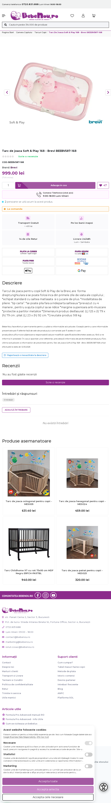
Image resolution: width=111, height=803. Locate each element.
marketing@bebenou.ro (17, 642)
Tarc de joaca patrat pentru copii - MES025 (82, 572)
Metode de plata (67, 671)
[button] (4, 16)
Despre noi (8, 667)
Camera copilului (24, 32)
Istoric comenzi (66, 675)
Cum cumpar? (65, 662)
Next (108, 92)
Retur (5, 689)
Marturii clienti (10, 671)
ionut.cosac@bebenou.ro (18, 647)
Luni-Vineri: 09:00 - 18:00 (17, 632)
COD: (5, 162)
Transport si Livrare (12, 675)
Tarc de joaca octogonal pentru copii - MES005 (29, 502)
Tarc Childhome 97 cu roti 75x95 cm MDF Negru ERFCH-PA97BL (28, 572)
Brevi (14, 167)
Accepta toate (48, 781)
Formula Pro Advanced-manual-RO (25, 715)
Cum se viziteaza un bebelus (21, 723)
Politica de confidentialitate (17, 684)
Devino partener (66, 680)
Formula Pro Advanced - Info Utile (24, 719)
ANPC (61, 693)
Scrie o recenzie (28, 157)
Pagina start (8, 32)
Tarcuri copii (40, 32)
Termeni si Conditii (12, 680)
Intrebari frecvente (68, 684)
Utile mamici (9, 697)
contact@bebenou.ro (16, 637)
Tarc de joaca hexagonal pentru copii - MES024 (82, 502)
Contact (6, 662)
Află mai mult (43, 737)
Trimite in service (11, 693)
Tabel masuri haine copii (71, 667)
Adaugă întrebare (16, 410)
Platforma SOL (66, 697)
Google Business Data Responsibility (19, 737)
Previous (6, 92)
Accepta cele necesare (48, 797)
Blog (60, 689)
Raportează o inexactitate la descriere (25, 355)
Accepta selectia (48, 789)
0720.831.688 (11, 627)
